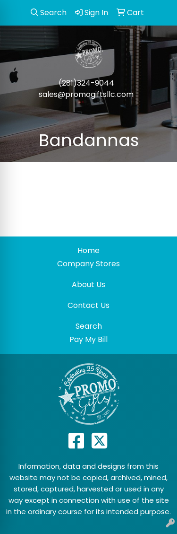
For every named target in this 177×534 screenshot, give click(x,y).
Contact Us (88, 305)
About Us (88, 284)
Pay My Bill (88, 339)
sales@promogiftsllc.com (86, 94)
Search (89, 326)
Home (88, 250)
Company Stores (88, 263)
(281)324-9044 (86, 83)
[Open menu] (158, 114)
